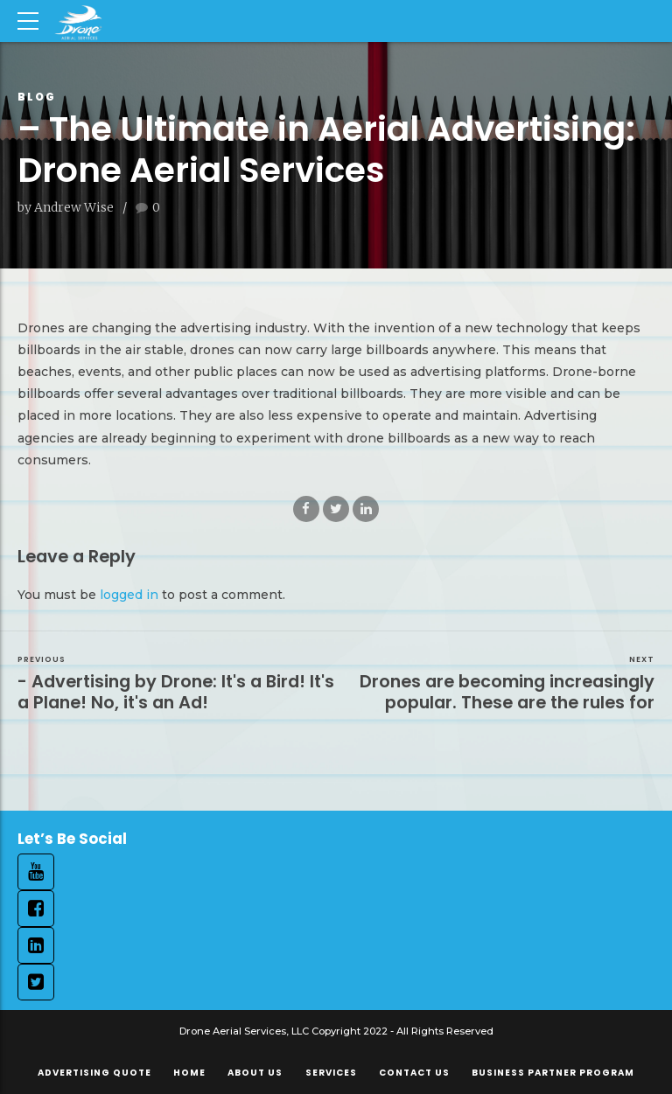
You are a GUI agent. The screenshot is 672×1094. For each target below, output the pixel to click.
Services (331, 1072)
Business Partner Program (553, 1072)
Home (189, 1072)
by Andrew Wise (66, 207)
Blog (37, 96)
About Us (255, 1072)
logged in (129, 595)
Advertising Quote (94, 1072)
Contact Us (414, 1072)
